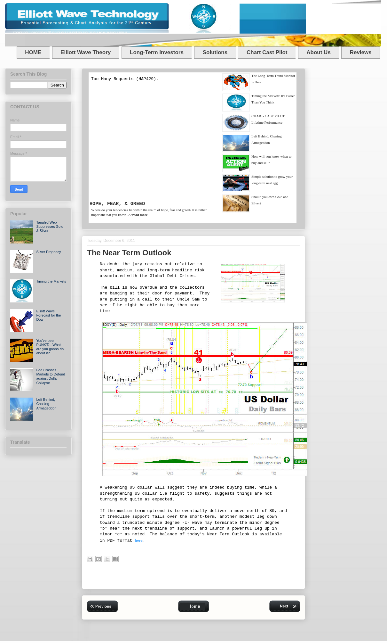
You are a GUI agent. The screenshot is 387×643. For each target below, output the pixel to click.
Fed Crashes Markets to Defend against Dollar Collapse (50, 376)
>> (138, 215)
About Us (318, 52)
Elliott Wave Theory (85, 52)
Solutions (215, 52)
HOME (33, 52)
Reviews (361, 52)
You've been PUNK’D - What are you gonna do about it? (50, 347)
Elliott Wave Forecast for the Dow (48, 315)
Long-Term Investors (157, 52)
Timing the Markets (51, 281)
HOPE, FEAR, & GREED (117, 204)
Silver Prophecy (48, 252)
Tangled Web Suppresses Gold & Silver (49, 226)
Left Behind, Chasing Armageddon (46, 404)
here (138, 540)
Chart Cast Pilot (267, 52)
